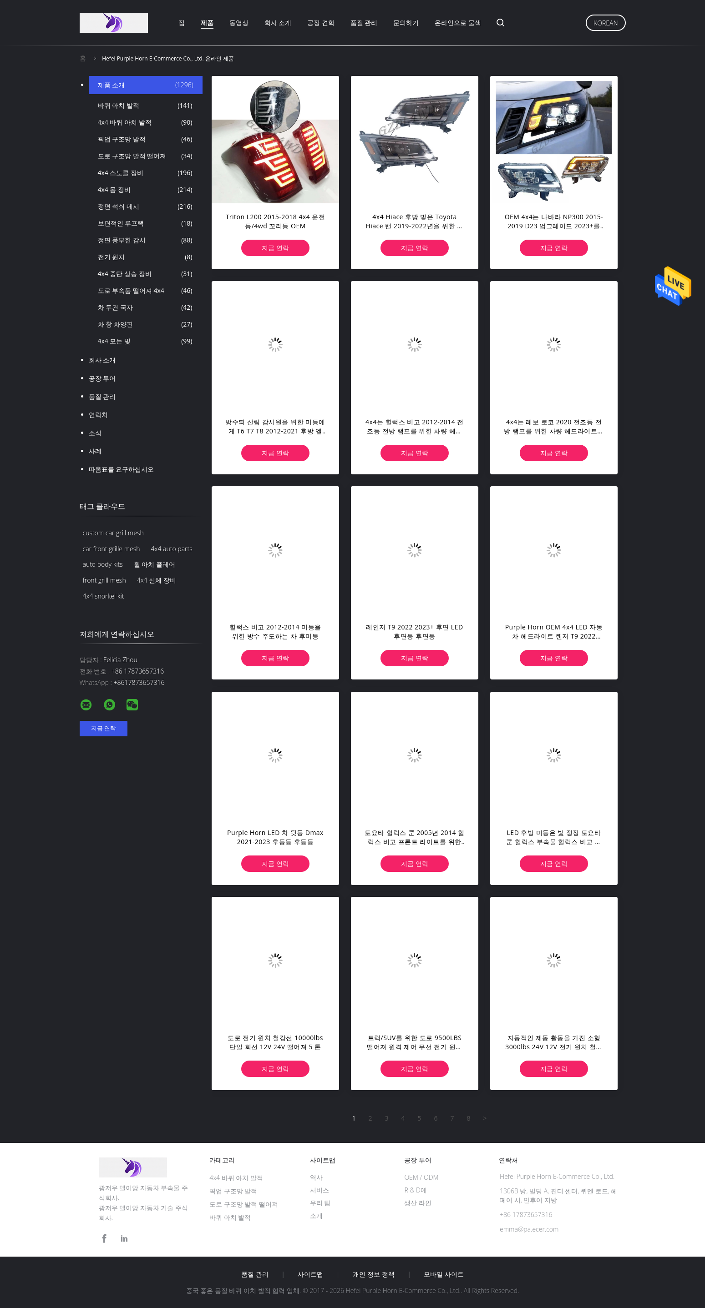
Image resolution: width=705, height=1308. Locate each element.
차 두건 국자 (145, 307)
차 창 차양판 (145, 324)
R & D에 (415, 1190)
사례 (95, 451)
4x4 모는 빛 (145, 341)
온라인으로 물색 (458, 22)
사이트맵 (310, 1274)
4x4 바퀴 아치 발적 (145, 122)
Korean (605, 23)
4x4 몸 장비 (145, 189)
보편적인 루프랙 (145, 223)
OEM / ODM (421, 1177)
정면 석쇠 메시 (145, 206)
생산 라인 (417, 1202)
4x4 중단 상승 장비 (145, 273)
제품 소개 (145, 85)
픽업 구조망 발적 (145, 139)
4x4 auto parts (172, 548)
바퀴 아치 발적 (145, 105)
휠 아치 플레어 (154, 564)
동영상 (239, 22)
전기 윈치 (145, 257)
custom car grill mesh (113, 532)
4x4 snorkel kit (103, 596)
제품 (207, 22)
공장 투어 (102, 378)
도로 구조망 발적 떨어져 (145, 156)
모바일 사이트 (444, 1274)
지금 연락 (275, 247)
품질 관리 (364, 22)
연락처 (98, 414)
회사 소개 (278, 22)
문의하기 (406, 22)
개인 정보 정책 (373, 1274)
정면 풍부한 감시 (145, 240)
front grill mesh (104, 580)
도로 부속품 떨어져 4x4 (145, 290)
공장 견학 (321, 22)
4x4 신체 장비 (156, 580)
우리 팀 (320, 1202)
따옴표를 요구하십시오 (121, 469)
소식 (95, 432)
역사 (316, 1177)
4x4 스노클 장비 (145, 172)
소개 (316, 1215)
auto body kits (103, 564)
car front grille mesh (111, 548)
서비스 (319, 1190)
